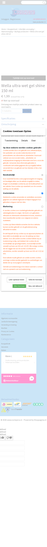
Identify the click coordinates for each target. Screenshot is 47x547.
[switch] (42, 210)
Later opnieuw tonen (16, 315)
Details (24, 175)
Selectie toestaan (35, 315)
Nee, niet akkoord (35, 321)
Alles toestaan (19, 321)
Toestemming (11, 175)
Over (33, 175)
